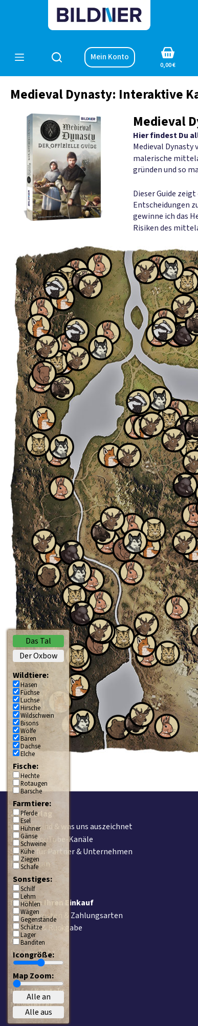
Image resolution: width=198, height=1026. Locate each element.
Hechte (29, 776)
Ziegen (29, 859)
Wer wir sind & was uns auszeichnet (71, 826)
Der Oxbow (38, 656)
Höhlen (30, 904)
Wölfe (28, 731)
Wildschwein (37, 715)
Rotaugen (34, 783)
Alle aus (38, 1012)
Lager (28, 935)
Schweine (33, 844)
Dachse (30, 746)
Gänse (28, 836)
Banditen (32, 942)
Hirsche (30, 708)
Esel (25, 821)
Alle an (39, 996)
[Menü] (19, 57)
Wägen (29, 912)
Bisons (29, 723)
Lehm (28, 896)
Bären (28, 738)
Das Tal (38, 641)
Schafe (29, 867)
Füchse (29, 692)
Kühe (27, 851)
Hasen (28, 685)
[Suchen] (57, 57)
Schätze (31, 927)
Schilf (27, 889)
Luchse (29, 700)
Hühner (30, 828)
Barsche (31, 791)
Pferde (28, 813)
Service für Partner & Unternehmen (71, 851)
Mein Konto (110, 57)
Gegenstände (38, 919)
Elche (27, 754)
